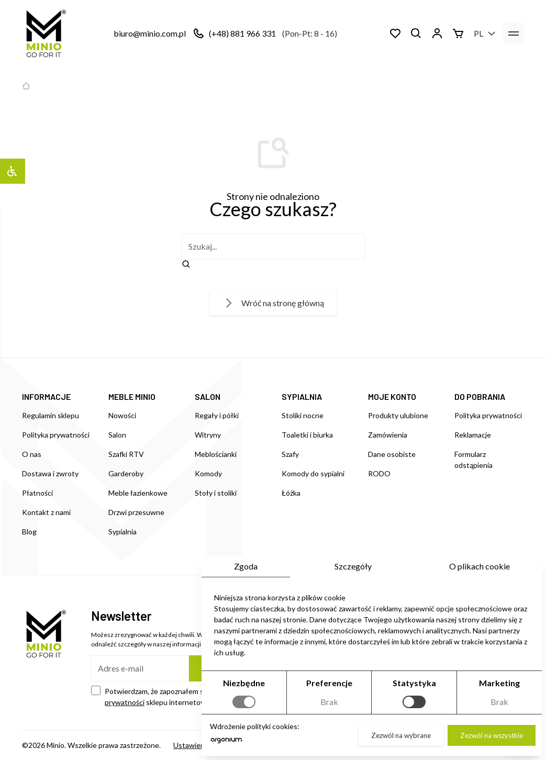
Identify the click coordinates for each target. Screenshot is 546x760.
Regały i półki (217, 415)
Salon (117, 434)
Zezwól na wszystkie (491, 735)
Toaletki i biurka (307, 434)
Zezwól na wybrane (401, 735)
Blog (29, 531)
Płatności (37, 492)
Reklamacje (472, 434)
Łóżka (291, 492)
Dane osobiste (392, 454)
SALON (207, 396)
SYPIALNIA (302, 396)
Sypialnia (122, 531)
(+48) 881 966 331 (242, 33)
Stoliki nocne (303, 415)
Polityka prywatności (56, 434)
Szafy (290, 454)
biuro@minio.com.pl (150, 33)
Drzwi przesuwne (136, 512)
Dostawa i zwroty (50, 473)
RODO (379, 473)
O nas (31, 454)
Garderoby (125, 473)
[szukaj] (273, 246)
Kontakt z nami (46, 512)
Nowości (122, 415)
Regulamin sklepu (50, 415)
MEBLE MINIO (131, 396)
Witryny (208, 434)
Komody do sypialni (313, 473)
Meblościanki (216, 454)
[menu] (513, 33)
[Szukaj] (416, 33)
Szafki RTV (126, 454)
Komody (208, 473)
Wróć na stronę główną (273, 303)
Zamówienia (387, 434)
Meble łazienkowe (138, 492)
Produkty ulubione (398, 415)
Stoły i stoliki (216, 492)
